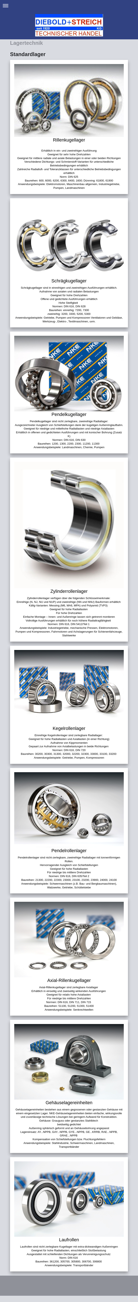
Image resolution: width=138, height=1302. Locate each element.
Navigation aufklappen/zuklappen (69, 5)
